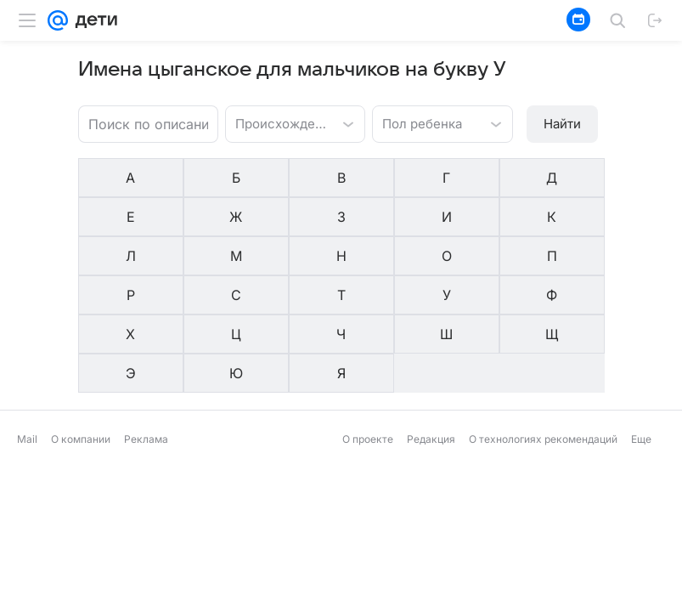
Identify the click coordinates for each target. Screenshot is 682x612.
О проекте (367, 320)
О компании (80, 320)
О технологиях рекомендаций (543, 320)
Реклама (146, 320)
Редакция (431, 320)
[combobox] (278, 122)
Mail (27, 320)
